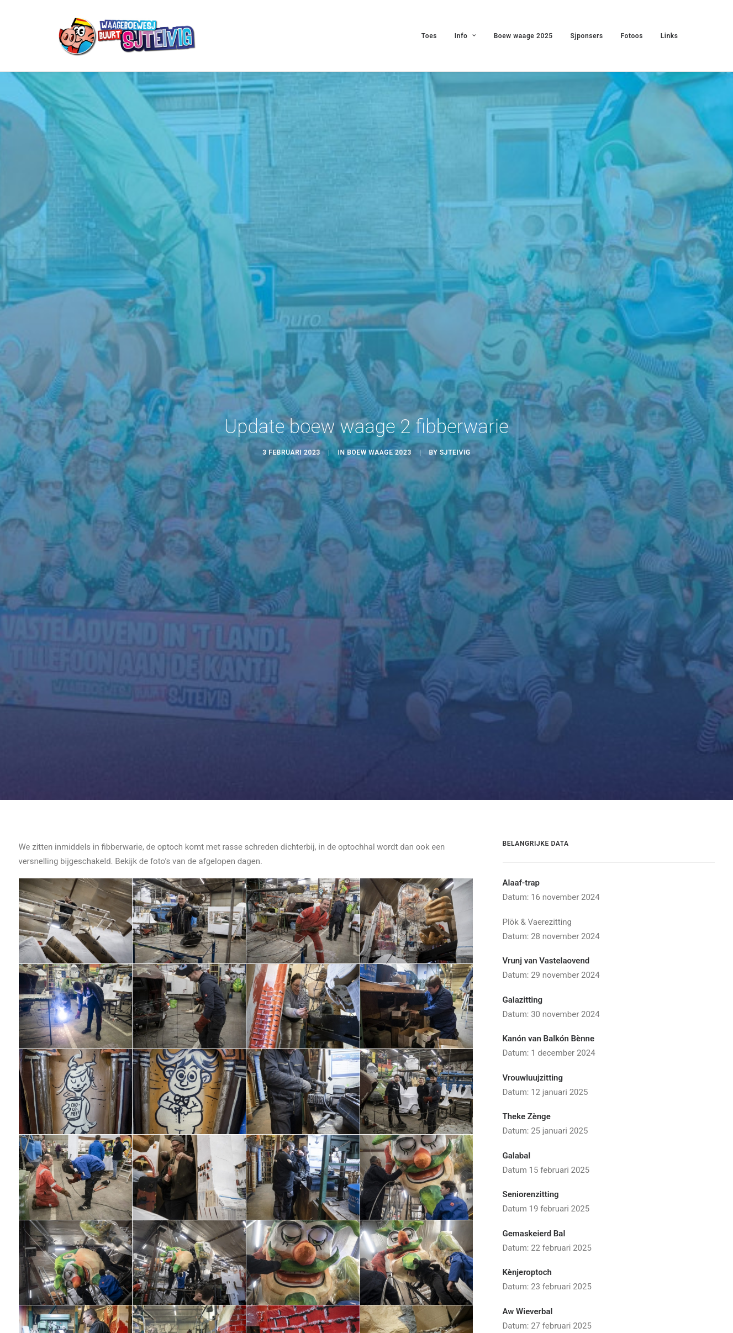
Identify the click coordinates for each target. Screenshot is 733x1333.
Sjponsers (587, 36)
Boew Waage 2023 (379, 445)
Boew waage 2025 (523, 36)
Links (669, 36)
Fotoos (631, 36)
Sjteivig (455, 445)
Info (465, 36)
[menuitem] (433, 35)
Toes (429, 36)
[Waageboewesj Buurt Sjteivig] (126, 35)
